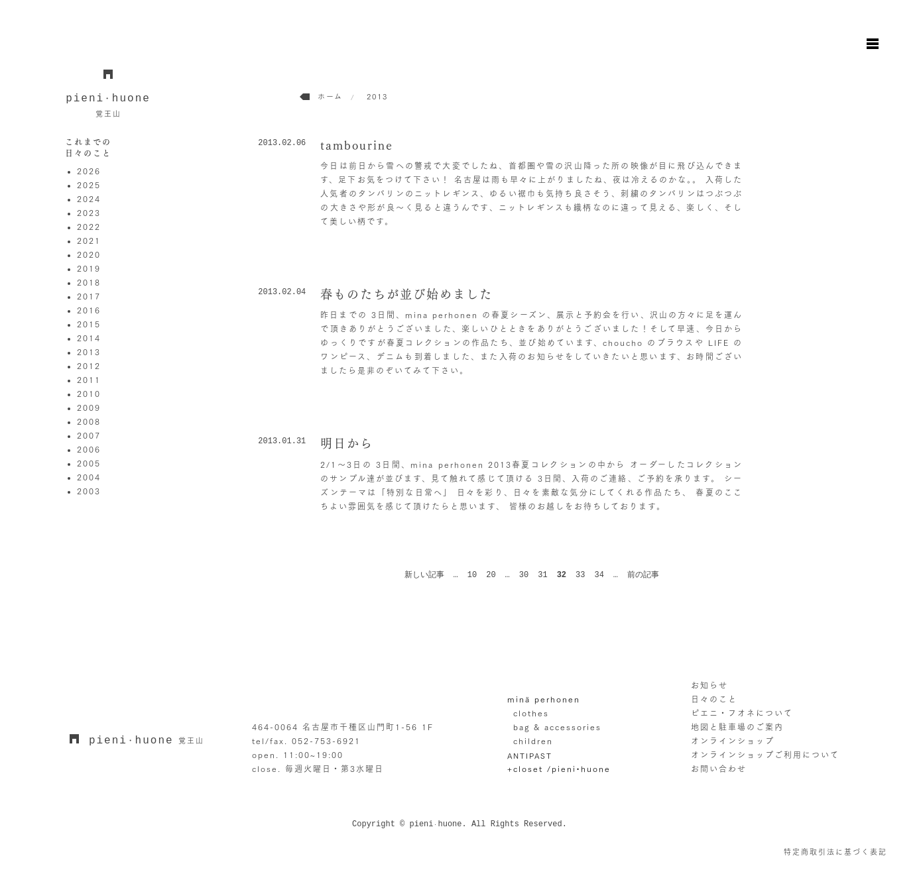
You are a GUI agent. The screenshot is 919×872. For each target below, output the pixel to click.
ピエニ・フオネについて (742, 713)
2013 (89, 352)
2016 (89, 310)
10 (472, 575)
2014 (89, 338)
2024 (89, 199)
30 (523, 575)
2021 (89, 241)
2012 (89, 366)
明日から (346, 443)
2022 (89, 227)
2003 (89, 491)
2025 (89, 185)
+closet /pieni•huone (559, 769)
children (533, 741)
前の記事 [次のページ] (643, 575)
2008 (89, 421)
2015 (89, 324)
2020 (89, 254)
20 (490, 575)
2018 (89, 282)
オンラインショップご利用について (765, 755)
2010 (89, 394)
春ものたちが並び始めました (406, 294)
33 (580, 575)
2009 (89, 407)
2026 (89, 171)
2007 (89, 435)
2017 (89, 296)
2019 (89, 268)
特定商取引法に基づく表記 (835, 851)
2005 (89, 463)
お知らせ (709, 685)
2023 (89, 213)
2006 (89, 449)
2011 (89, 380)
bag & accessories (557, 727)
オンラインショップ (732, 741)
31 (542, 575)
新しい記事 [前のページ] (424, 575)
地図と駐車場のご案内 (737, 727)
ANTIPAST (529, 755)
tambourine (356, 145)
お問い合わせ (719, 769)
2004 (89, 477)
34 (598, 575)
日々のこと (714, 699)
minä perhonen (543, 699)
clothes (531, 713)
